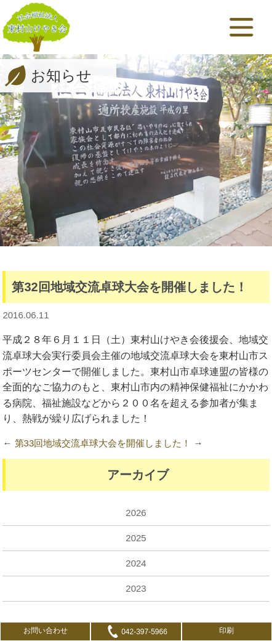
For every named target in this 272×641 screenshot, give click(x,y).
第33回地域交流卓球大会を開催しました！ (103, 443)
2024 (136, 563)
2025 (136, 538)
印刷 (226, 630)
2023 (136, 588)
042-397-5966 (136, 631)
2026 (136, 512)
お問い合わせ (45, 630)
